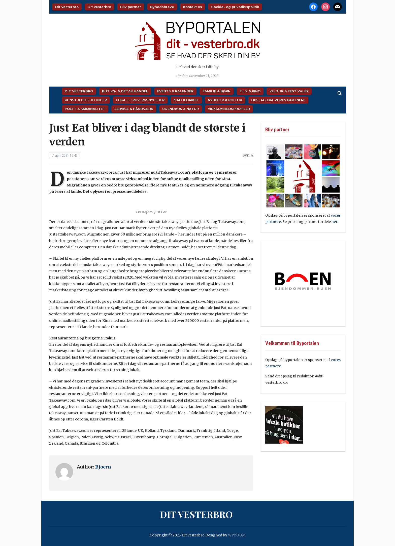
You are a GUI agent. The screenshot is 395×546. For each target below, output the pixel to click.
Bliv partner (130, 7)
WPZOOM (237, 535)
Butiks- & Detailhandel (125, 91)
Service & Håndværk (133, 109)
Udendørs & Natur (180, 109)
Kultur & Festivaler (289, 91)
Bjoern (103, 467)
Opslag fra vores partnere (278, 100)
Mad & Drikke (186, 100)
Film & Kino (250, 91)
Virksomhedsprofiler (229, 109)
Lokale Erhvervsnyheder (140, 100)
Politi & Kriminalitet (85, 109)
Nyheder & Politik (225, 100)
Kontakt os (192, 7)
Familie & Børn (217, 91)
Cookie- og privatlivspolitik (235, 7)
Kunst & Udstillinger (86, 100)
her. (335, 221)
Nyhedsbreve (162, 7)
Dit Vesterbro (67, 7)
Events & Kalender (175, 91)
